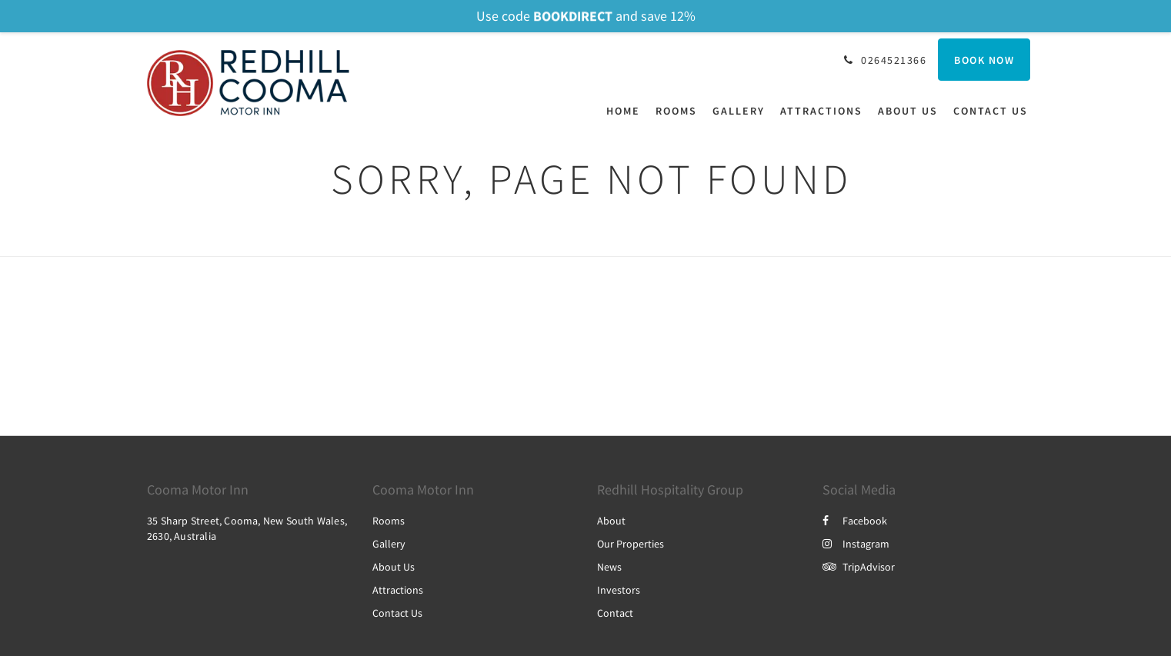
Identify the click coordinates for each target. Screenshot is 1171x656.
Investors (618, 590)
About (611, 521)
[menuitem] (627, 110)
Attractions (397, 590)
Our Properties (630, 544)
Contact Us (397, 613)
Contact (615, 613)
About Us (393, 567)
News (609, 567)
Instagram (855, 544)
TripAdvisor (858, 567)
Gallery (388, 544)
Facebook (854, 521)
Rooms (388, 521)
